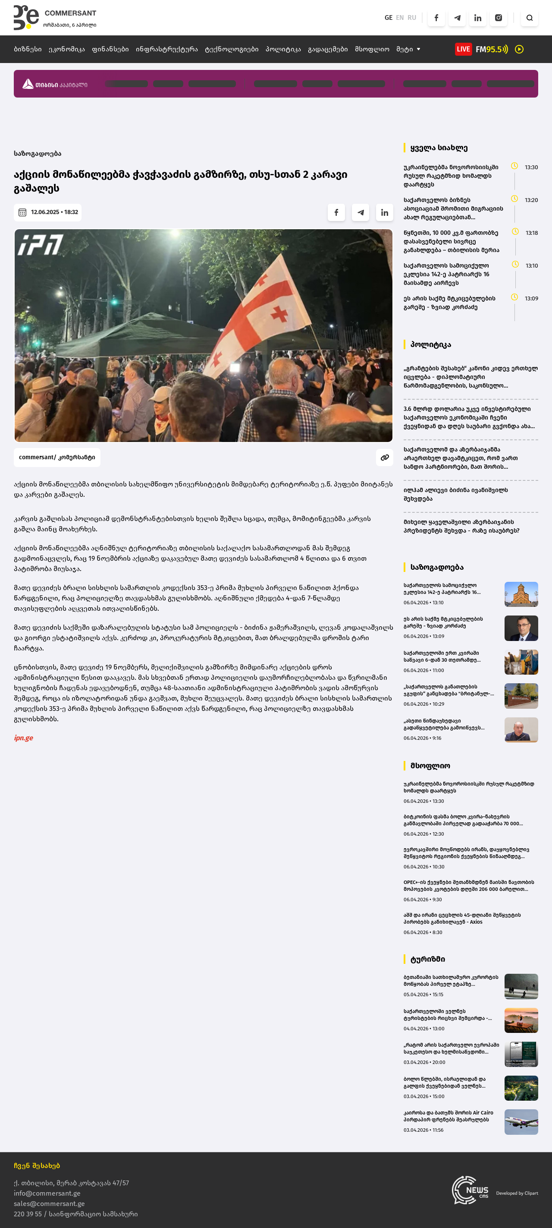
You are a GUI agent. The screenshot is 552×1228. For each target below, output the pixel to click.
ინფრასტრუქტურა (167, 49)
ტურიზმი (428, 959)
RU (412, 17)
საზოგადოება (38, 153)
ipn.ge (23, 738)
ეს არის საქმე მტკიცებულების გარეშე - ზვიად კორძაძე (443, 622)
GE (388, 17)
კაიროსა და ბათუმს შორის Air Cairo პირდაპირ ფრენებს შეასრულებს (448, 1116)
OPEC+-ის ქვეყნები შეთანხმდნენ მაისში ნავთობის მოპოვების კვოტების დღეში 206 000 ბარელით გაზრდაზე (469, 886)
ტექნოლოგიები (232, 49)
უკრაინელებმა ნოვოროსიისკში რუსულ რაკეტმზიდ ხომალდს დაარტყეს (469, 787)
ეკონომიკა (67, 49)
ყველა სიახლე (439, 147)
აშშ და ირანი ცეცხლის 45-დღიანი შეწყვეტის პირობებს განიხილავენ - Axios (462, 918)
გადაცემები (328, 49)
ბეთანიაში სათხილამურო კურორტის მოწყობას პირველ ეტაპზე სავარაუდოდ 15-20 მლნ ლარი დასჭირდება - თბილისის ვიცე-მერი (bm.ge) (451, 981)
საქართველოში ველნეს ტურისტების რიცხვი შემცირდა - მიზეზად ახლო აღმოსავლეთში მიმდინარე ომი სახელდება (446, 1015)
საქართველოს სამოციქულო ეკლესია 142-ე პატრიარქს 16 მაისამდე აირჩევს (440, 589)
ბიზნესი (28, 49)
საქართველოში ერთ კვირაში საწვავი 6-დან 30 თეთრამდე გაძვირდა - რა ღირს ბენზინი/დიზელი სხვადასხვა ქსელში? (442, 656)
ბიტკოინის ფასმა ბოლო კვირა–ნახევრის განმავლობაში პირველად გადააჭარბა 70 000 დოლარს (461, 820)
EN (400, 17)
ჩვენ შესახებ (37, 1166)
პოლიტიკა (283, 49)
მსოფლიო (372, 49)
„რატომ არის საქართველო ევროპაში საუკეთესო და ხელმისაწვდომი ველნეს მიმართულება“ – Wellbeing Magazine (451, 1048)
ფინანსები (110, 49)
